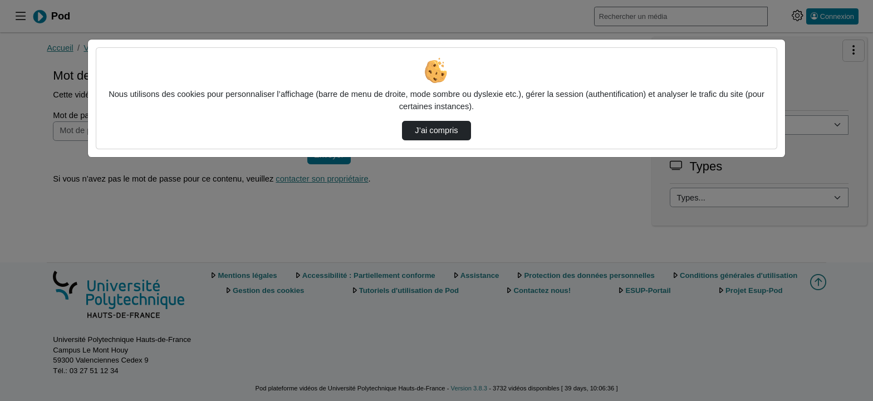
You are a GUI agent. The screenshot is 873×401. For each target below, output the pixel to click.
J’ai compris (436, 130)
